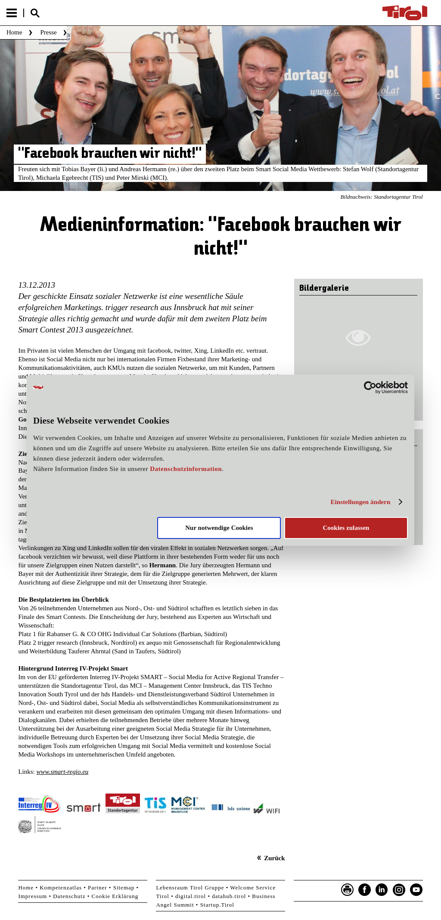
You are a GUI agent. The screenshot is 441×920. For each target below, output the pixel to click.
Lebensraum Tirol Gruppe (190, 887)
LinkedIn (382, 889)
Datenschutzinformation (186, 468)
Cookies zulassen (346, 527)
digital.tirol (190, 896)
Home (14, 32)
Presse (48, 32)
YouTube (416, 889)
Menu (11, 13)
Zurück (274, 858)
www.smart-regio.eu (62, 771)
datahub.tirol (229, 896)
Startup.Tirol (217, 905)
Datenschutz (69, 896)
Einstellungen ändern (360, 501)
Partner (97, 887)
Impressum (32, 896)
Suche (35, 13)
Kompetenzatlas (61, 887)
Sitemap (124, 887)
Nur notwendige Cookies (219, 527)
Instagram (399, 889)
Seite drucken (347, 889)
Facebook (364, 889)
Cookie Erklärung (115, 896)
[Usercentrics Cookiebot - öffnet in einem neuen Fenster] (370, 387)
